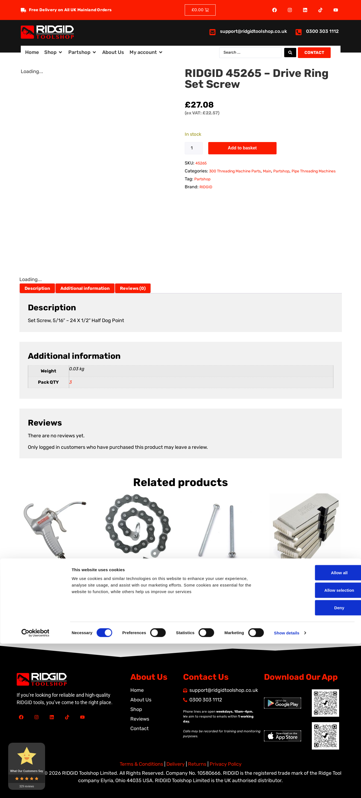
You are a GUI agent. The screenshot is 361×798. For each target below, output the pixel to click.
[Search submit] (290, 52)
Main (267, 171)
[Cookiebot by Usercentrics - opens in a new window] (35, 787)
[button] (54, 52)
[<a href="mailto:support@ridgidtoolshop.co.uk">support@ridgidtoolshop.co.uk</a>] (212, 32)
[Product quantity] (194, 148)
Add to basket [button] (41, 612)
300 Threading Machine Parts (235, 171)
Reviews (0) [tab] (133, 288)
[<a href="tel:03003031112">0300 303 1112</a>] (298, 32)
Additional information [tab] (85, 288)
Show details (287, 787)
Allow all (315, 727)
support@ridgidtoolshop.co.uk (253, 31)
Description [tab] (37, 288)
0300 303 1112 (322, 31)
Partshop (281, 171)
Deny (315, 762)
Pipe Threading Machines (314, 171)
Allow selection (315, 744)
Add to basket (242, 148)
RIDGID (205, 187)
